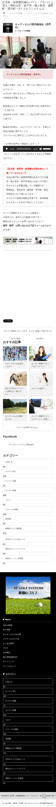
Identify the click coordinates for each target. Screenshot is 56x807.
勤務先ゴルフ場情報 (13, 528)
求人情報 (6, 630)
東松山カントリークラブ (15, 549)
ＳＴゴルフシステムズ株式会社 (21, 445)
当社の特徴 (7, 625)
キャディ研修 (10, 490)
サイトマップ (8, 662)
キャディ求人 (10, 471)
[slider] (24, 149)
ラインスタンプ (9, 666)
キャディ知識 (10, 481)
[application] (28, 149)
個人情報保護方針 (10, 657)
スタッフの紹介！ (38, 388)
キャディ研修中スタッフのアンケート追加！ (15, 332)
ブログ (5, 648)
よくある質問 (8, 643)
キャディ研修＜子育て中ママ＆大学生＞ (40, 332)
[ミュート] (40, 148)
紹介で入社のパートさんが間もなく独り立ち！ (14, 391)
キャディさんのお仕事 (12, 634)
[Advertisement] (28, 286)
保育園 (8, 519)
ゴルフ (8, 500)
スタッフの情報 (24, 31)
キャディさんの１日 (11, 639)
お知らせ (9, 462)
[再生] (6, 148)
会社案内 (6, 652)
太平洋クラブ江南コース (15, 539)
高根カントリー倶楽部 (14, 558)
